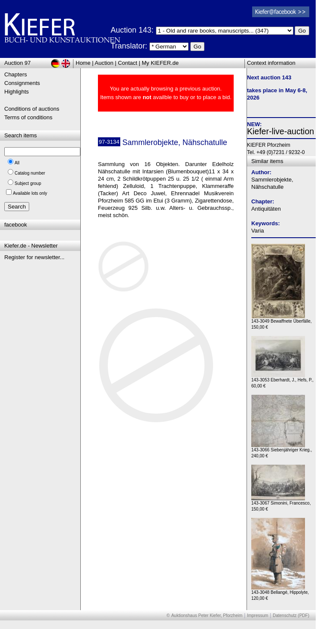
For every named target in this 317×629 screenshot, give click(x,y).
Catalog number (30, 173)
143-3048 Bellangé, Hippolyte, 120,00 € (280, 593)
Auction (104, 63)
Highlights (16, 91)
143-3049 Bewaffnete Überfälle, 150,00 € (281, 322)
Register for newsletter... (34, 257)
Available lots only (30, 193)
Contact (127, 63)
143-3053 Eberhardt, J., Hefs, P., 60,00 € (282, 380)
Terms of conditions (28, 117)
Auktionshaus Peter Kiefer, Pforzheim (207, 615)
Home (83, 63)
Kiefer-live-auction (280, 131)
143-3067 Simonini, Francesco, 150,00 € (281, 503)
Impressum (257, 615)
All (17, 162)
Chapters (15, 74)
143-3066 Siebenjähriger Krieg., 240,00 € (281, 450)
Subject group (28, 183)
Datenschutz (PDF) (291, 615)
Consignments (22, 83)
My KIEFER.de (160, 63)
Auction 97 (17, 63)
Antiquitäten (266, 209)
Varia (257, 230)
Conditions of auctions (31, 109)
